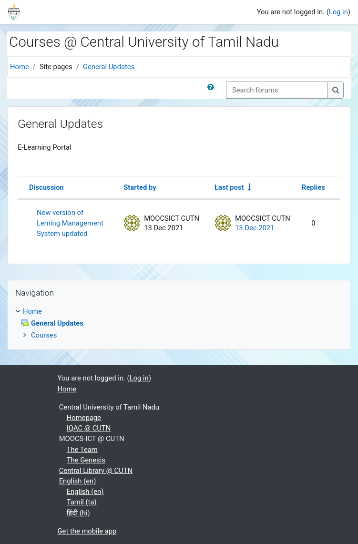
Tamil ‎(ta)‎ (82, 502)
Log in (338, 12)
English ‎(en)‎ (77, 481)
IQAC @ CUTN (89, 428)
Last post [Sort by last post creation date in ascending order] (229, 187)
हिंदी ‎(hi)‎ (78, 513)
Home (19, 66)
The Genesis (86, 460)
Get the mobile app (87, 531)
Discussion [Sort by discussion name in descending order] (46, 187)
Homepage (84, 417)
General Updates (109, 66)
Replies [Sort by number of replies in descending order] (313, 187)
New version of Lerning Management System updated (70, 223)
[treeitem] (179, 323)
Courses (44, 335)
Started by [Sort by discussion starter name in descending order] (139, 187)
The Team (82, 449)
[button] (212, 90)
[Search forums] (277, 90)
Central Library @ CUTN (96, 470)
